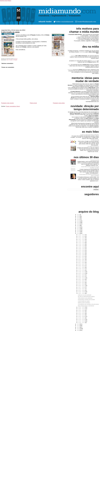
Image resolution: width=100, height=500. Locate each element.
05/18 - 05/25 (81, 282)
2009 (78, 330)
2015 (78, 231)
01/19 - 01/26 (81, 319)
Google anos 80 (95, 139)
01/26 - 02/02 (81, 318)
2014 (78, 233)
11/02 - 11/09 (81, 247)
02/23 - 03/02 (81, 311)
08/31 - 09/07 (81, 259)
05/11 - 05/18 (81, 284)
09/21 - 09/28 (81, 256)
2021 (78, 222)
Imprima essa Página (5, 0)
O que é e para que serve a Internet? (89, 134)
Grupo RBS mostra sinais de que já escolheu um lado (90, 167)
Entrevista (70, 69)
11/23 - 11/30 (81, 242)
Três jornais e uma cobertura (85, 298)
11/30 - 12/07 (81, 241)
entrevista (94, 60)
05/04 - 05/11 (81, 285)
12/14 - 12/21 (81, 237)
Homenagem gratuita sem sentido (86, 299)
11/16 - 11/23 (81, 244)
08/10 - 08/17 (81, 264)
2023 (78, 219)
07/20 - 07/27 (81, 268)
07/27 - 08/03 (81, 267)
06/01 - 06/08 (81, 279)
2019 (78, 225)
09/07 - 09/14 (81, 258)
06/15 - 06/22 (81, 276)
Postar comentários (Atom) (13, 106)
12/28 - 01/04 (81, 234)
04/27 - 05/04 (81, 287)
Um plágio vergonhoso (93, 146)
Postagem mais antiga (59, 103)
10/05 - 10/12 (81, 253)
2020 (78, 224)
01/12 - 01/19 (81, 321)
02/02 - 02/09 (81, 316)
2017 (78, 228)
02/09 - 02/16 (81, 314)
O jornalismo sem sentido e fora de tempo (88, 304)
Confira (97, 42)
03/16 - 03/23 (81, 307)
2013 (78, 324)
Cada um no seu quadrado (84, 294)
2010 (78, 328)
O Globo (10, 59)
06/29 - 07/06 (81, 273)
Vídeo (69, 64)
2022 (78, 221)
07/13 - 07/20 (81, 270)
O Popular (15, 59)
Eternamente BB (95, 160)
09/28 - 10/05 (81, 254)
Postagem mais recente (7, 103)
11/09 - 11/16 (81, 245)
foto (7, 59)
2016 (78, 230)
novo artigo (82, 52)
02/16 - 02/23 (81, 313)
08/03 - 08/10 (81, 265)
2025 (78, 216)
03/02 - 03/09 (81, 310)
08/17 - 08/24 (81, 262)
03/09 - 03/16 (81, 308)
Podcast (73, 55)
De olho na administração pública (86, 296)
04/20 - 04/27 (81, 288)
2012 (78, 325)
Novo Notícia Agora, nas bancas (86, 305)
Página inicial (33, 103)
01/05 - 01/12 (81, 322)
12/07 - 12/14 (81, 239)
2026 (78, 214)
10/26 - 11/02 (81, 248)
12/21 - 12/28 (81, 236)
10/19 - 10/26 (81, 250)
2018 (78, 227)
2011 (78, 327)
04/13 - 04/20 (81, 290)
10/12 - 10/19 (81, 251)
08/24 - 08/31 (81, 261)
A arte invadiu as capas (10, 32)
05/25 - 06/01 (81, 281)
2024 (78, 217)
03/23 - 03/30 (81, 293)
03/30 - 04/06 (81, 291)
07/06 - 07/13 (81, 271)
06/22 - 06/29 (81, 274)
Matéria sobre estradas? (84, 302)
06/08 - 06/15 (81, 278)
